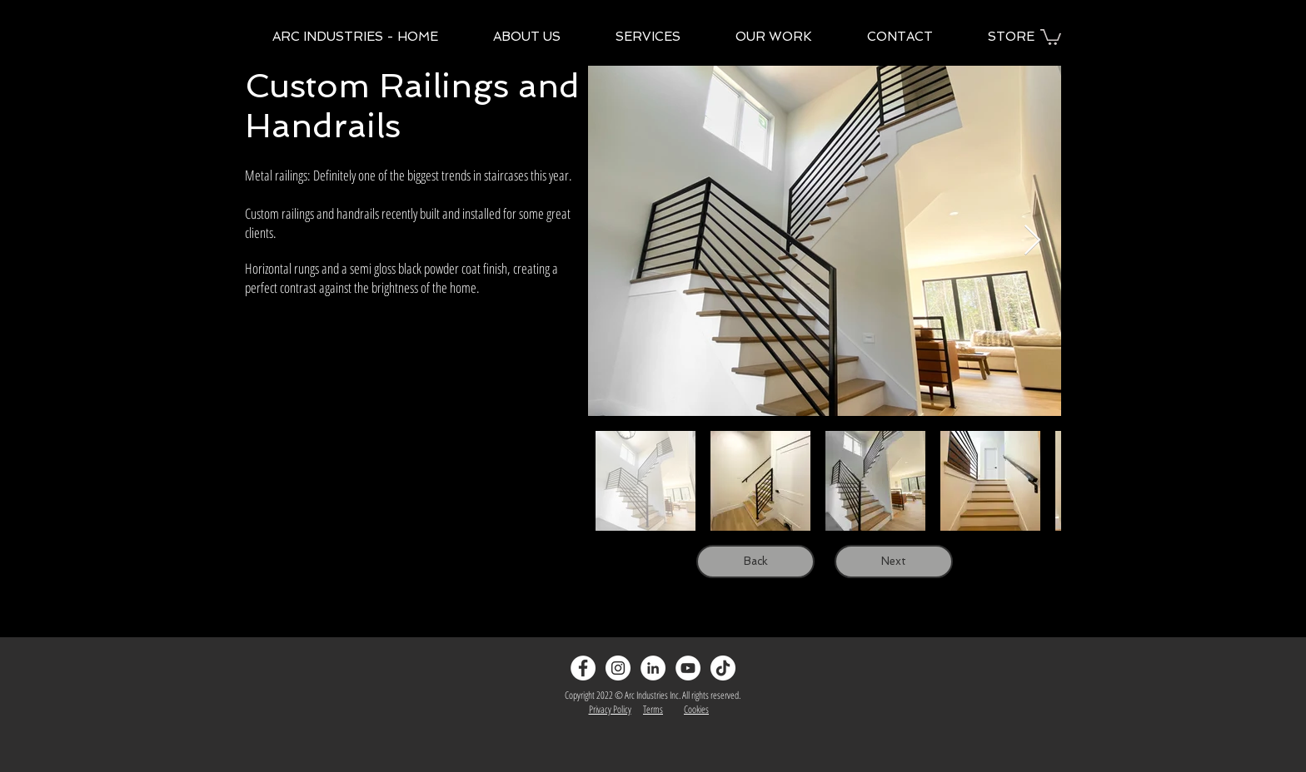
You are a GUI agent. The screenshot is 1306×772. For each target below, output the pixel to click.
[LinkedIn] (653, 668)
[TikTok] (722, 668)
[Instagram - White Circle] (618, 668)
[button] (1050, 36)
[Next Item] (1032, 241)
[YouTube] (687, 668)
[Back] (755, 561)
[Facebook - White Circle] (583, 668)
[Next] (894, 561)
